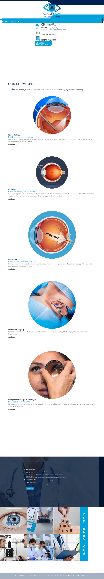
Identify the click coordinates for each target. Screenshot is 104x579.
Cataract (15, 194)
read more (15, 153)
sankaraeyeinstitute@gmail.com (53, 29)
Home (5, 22)
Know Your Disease (12, 32)
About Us (16, 22)
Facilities (7, 37)
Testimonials (22, 37)
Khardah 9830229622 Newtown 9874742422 (50, 26)
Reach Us (7, 42)
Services (6, 27)
